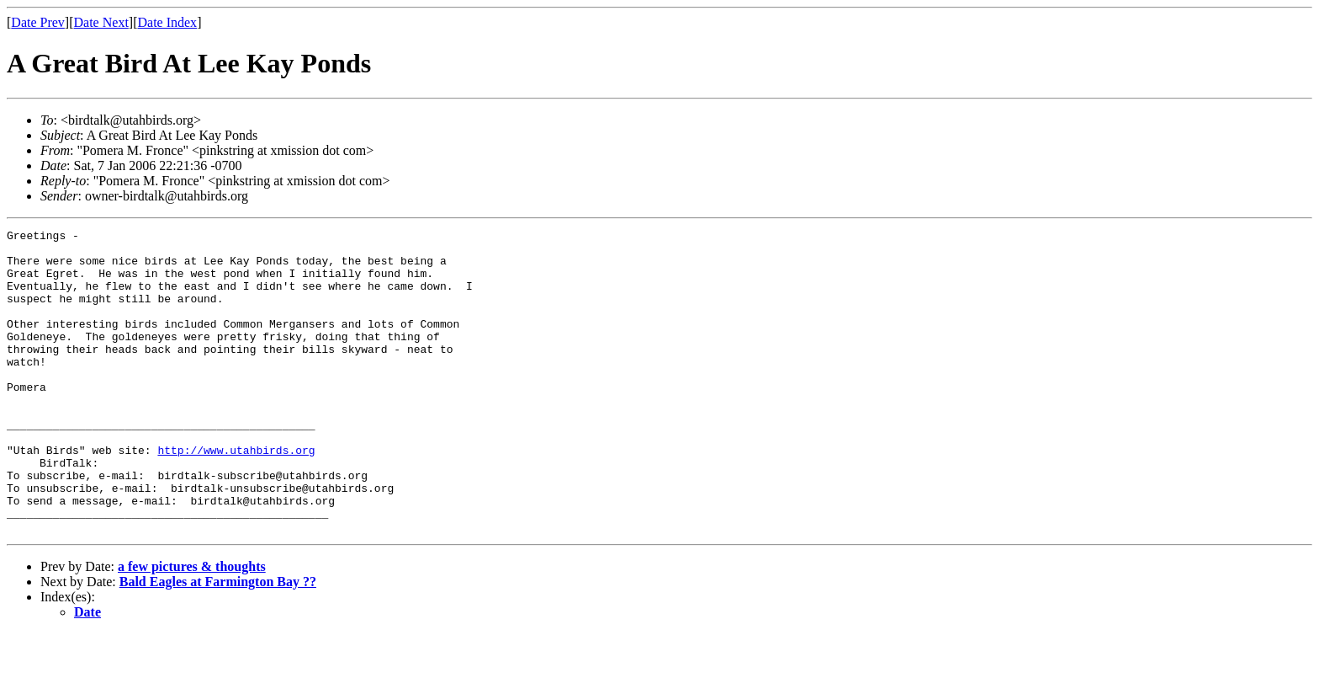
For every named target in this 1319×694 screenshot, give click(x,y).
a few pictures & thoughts (192, 627)
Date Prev (38, 22)
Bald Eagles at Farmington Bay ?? (217, 642)
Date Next (101, 22)
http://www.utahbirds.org (236, 495)
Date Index (167, 22)
